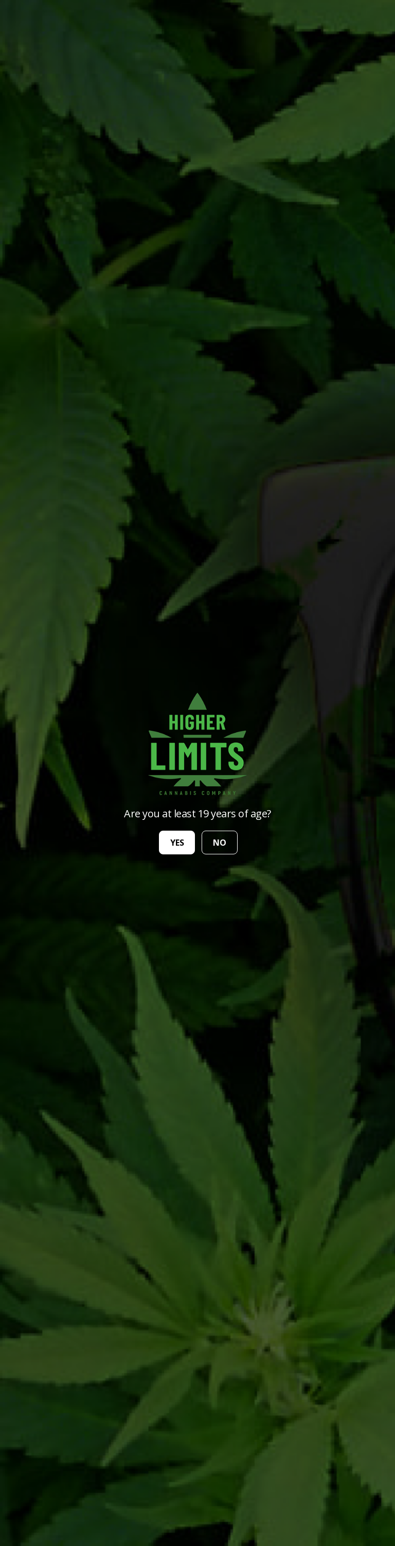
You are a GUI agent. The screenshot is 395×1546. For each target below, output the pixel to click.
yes (177, 842)
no (219, 842)
